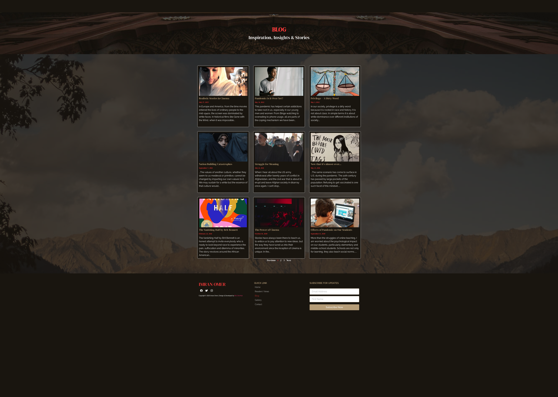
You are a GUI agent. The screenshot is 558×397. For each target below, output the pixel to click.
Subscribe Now (334, 307)
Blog (257, 296)
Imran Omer (212, 284)
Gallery (258, 300)
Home (257, 287)
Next (289, 260)
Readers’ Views (262, 291)
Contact (258, 304)
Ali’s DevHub (238, 295)
